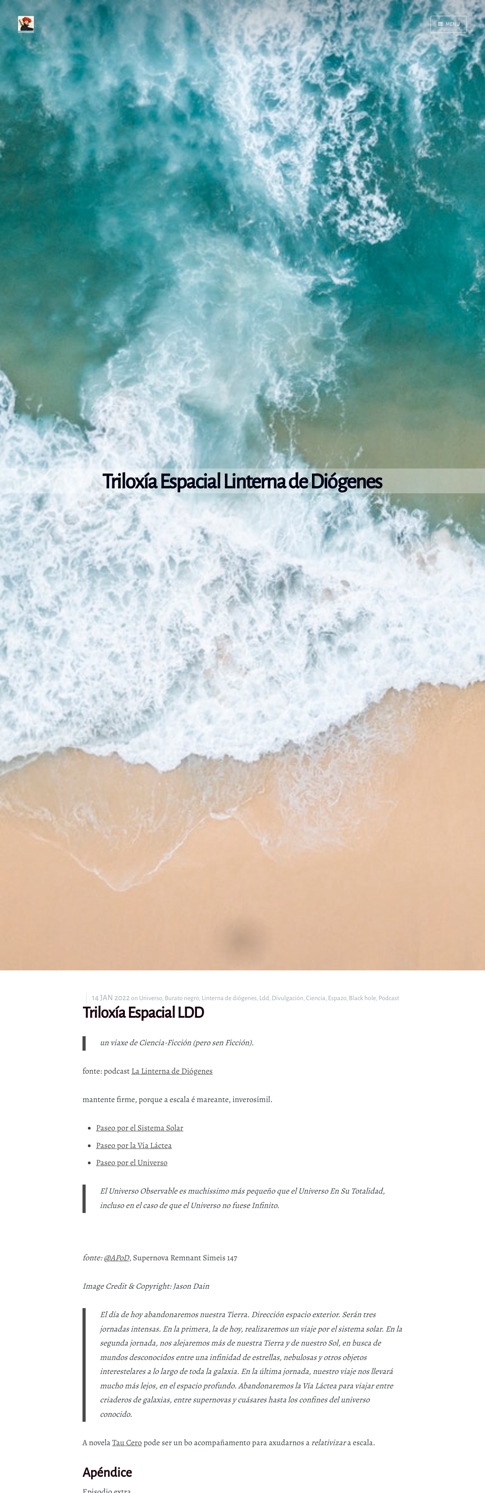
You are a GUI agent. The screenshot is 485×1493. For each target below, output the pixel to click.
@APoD (116, 1258)
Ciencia (315, 998)
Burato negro (182, 998)
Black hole (362, 998)
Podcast (389, 998)
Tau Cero (127, 1443)
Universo (150, 998)
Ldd (264, 998)
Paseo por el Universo (132, 1163)
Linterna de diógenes (228, 998)
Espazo (337, 998)
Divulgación (287, 998)
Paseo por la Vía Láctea (134, 1145)
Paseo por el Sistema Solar (139, 1128)
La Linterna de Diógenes (172, 1071)
